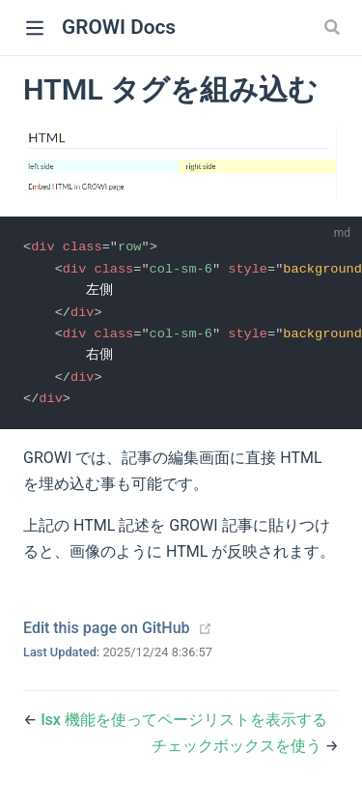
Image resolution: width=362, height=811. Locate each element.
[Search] (334, 27)
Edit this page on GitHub (106, 632)
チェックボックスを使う (238, 751)
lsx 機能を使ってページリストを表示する (183, 724)
